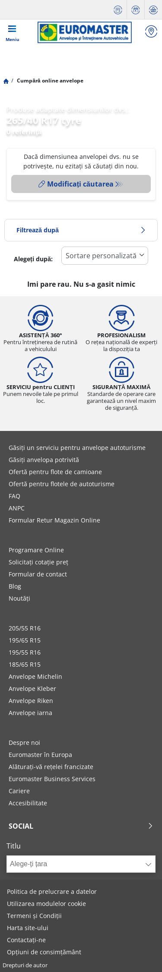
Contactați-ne (26, 940)
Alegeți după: (33, 259)
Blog (15, 586)
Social (81, 826)
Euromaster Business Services (52, 779)
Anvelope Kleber (32, 688)
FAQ (14, 496)
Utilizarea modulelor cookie (46, 903)
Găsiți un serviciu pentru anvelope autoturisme (77, 447)
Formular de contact (38, 574)
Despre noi (24, 742)
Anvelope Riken (31, 701)
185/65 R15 (25, 664)
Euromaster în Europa (40, 754)
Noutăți (19, 598)
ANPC (17, 508)
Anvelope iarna (30, 713)
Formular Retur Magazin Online (54, 520)
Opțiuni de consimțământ (44, 952)
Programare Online (36, 550)
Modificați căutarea (76, 184)
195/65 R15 (25, 640)
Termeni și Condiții (34, 916)
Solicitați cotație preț (38, 562)
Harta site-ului (27, 928)
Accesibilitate (28, 803)
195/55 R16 (25, 652)
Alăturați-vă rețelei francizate (51, 767)
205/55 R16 (25, 628)
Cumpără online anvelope (49, 80)
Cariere (19, 791)
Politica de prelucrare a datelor (52, 891)
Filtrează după (81, 230)
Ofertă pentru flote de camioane (55, 472)
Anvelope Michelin (35, 676)
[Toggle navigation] (12, 32)
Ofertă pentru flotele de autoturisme (61, 484)
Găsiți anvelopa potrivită (44, 460)
